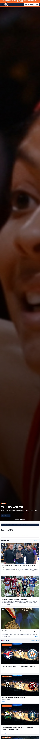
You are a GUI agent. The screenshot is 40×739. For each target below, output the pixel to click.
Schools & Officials (28, 4)
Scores (36, 4)
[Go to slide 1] (15, 519)
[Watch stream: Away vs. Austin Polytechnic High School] (20, 689)
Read (36, 604)
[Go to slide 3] (17, 519)
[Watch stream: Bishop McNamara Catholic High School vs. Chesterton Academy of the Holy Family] (20, 719)
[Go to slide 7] (23, 519)
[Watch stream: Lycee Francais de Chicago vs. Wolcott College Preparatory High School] (20, 658)
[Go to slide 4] (19, 519)
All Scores (36, 530)
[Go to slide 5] (21, 519)
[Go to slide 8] (24, 519)
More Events (35, 640)
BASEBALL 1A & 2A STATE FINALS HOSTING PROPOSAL (15, 524)
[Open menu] (2, 4)
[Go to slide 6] (22, 519)
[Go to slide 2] (16, 519)
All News (36, 540)
